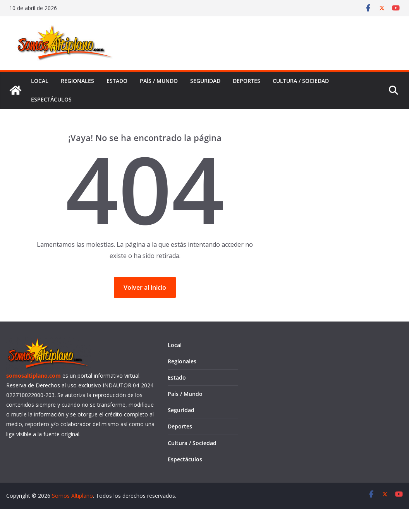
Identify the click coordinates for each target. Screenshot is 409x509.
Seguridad (205, 80)
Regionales (77, 80)
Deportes (246, 80)
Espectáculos (51, 99)
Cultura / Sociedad (301, 80)
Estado (117, 80)
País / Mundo (159, 80)
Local (39, 80)
